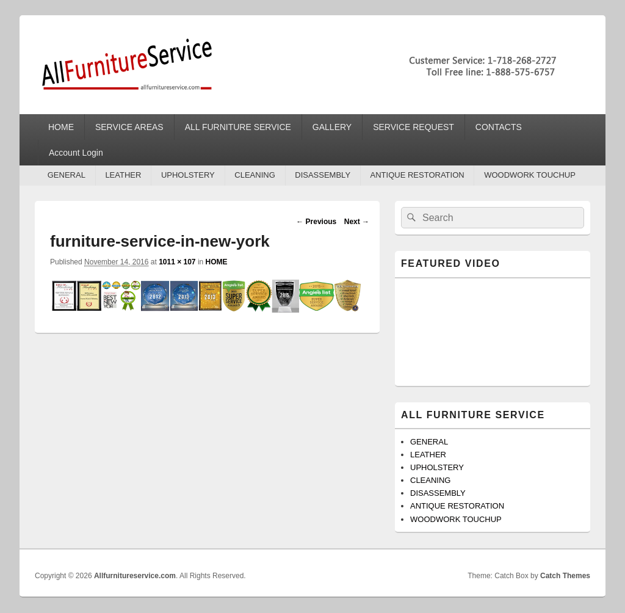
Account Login (76, 153)
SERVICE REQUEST (413, 127)
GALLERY (332, 127)
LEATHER (123, 175)
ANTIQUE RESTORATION (417, 175)
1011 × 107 (177, 262)
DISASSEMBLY (322, 175)
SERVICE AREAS (129, 127)
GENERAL (66, 175)
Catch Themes (565, 575)
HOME (61, 127)
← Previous (316, 221)
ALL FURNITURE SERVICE (238, 127)
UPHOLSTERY (188, 175)
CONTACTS (498, 127)
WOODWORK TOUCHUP (530, 175)
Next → (356, 221)
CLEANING (254, 175)
